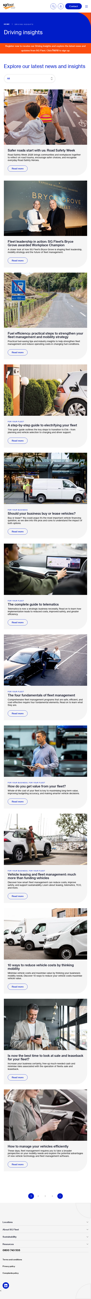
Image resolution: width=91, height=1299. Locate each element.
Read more (18, 168)
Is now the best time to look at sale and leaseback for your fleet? (45, 1057)
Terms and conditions (12, 1259)
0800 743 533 (11, 1250)
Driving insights (24, 24)
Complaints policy (11, 1273)
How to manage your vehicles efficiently (38, 1146)
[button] (61, 6)
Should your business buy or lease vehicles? (42, 513)
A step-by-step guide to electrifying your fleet (42, 425)
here (55, 50)
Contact (73, 6)
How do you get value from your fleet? (37, 786)
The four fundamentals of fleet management (41, 695)
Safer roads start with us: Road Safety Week (41, 150)
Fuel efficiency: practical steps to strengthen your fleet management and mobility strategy (45, 335)
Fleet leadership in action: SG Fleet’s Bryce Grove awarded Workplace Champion (40, 243)
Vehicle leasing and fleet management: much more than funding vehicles (42, 876)
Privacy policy (9, 1266)
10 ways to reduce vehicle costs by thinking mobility (41, 966)
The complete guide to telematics (33, 604)
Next (60, 1196)
